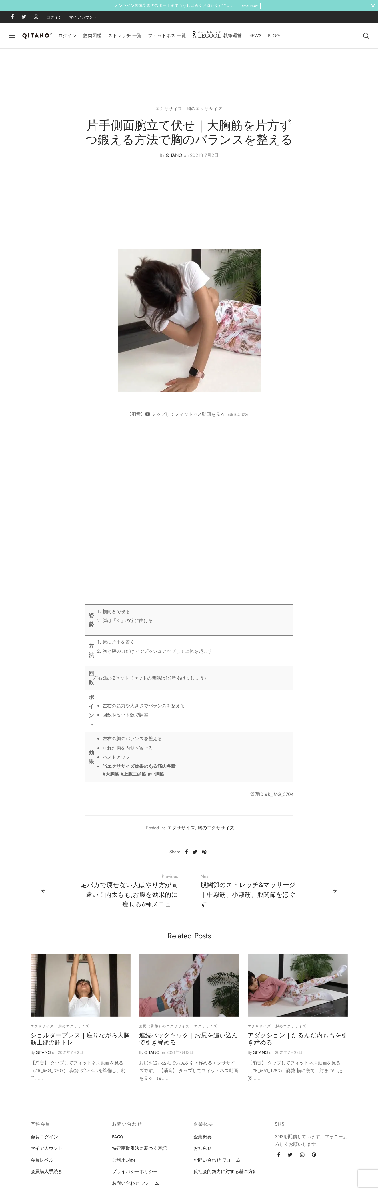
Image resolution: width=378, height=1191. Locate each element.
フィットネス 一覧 (167, 35)
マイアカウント (83, 17)
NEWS (254, 35)
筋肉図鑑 (92, 35)
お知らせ (202, 1151)
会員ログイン (44, 1140)
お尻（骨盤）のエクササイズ (164, 1029)
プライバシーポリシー (135, 1174)
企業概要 (202, 1140)
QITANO (174, 158)
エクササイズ (168, 112)
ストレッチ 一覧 (124, 35)
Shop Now (250, 6)
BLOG (274, 35)
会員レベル (42, 1163)
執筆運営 (232, 35)
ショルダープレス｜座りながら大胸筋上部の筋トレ (80, 1042)
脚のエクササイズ (291, 1029)
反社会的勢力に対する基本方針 (225, 1174)
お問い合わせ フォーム (135, 1186)
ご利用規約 (123, 1163)
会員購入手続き (47, 1174)
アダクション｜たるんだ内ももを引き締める (297, 1042)
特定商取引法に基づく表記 (139, 1151)
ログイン (54, 17)
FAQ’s (117, 1140)
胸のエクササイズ (205, 112)
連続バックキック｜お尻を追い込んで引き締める (188, 1042)
